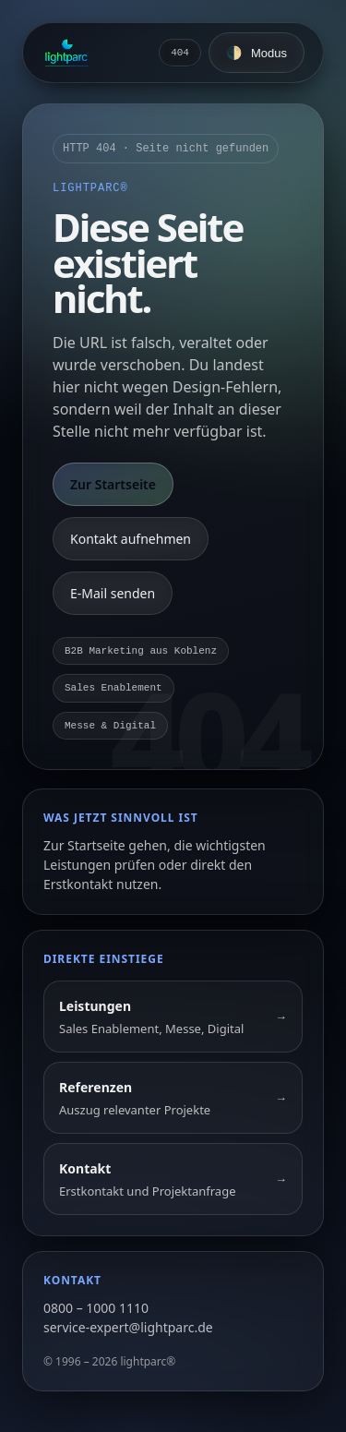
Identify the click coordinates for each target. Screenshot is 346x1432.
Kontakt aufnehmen (130, 539)
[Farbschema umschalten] (256, 52)
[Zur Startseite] (67, 52)
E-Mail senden (112, 593)
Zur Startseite (113, 484)
